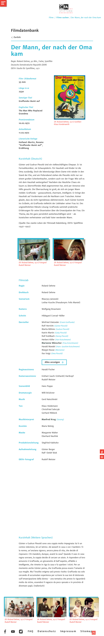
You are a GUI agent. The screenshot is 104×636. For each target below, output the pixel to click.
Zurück (16, 37)
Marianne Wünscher (52, 343)
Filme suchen (62, 17)
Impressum (68, 631)
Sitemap (86, 631)
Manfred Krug (49, 419)
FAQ (30, 631)
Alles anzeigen (53, 362)
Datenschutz (47, 631)
